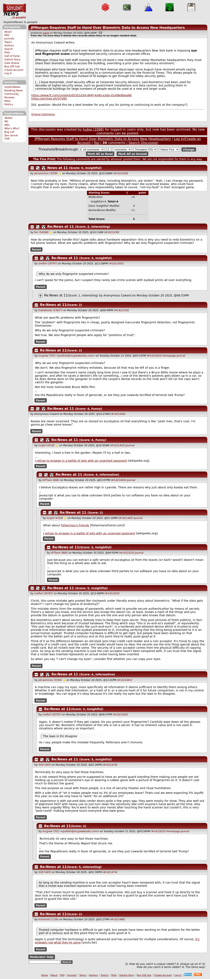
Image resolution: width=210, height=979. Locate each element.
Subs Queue (11, 63)
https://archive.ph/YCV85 (49, 98)
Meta (7, 101)
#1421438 (120, 173)
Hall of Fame (12, 56)
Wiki (6, 125)
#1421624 (154, 355)
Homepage (169, 355)
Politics (8, 104)
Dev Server (11, 135)
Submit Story (12, 59)
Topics (8, 42)
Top (96, 143)
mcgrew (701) (47, 355)
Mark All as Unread (132, 153)
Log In (8, 73)
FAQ (6, 35)
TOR (6, 138)
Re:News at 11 (60, 226)
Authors (9, 45)
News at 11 (57, 168)
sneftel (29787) (47, 263)
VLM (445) (44, 764)
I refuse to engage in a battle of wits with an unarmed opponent (81, 460)
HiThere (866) (50, 480)
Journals (9, 38)
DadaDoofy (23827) (50, 310)
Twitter (8, 118)
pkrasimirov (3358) (46, 173)
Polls (7, 52)
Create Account (13, 70)
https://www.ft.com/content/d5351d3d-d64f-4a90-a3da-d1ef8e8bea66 (81, 95)
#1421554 (120, 714)
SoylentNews (14, 11)
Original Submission (43, 114)
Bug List (9, 132)
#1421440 (117, 414)
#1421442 (117, 445)
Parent (36, 249)
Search (8, 49)
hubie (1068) (93, 129)
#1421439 (111, 232)
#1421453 (112, 593)
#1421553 (126, 552)
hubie (46, 33)
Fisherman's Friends (75, 525)
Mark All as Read (100, 153)
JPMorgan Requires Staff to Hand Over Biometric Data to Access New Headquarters (108, 28)
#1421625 (158, 831)
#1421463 (118, 480)
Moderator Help (41, 956)
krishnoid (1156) (48, 919)
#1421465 (125, 518)
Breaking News (13, 90)
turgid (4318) (46, 445)
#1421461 (124, 680)
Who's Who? (11, 128)
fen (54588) (41, 232)
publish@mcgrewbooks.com (75, 355)
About (8, 31)
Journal (181, 355)
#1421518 (121, 310)
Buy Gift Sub (12, 66)
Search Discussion (143, 143)
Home (44, 975)
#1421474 (109, 872)
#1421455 (116, 263)
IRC (6, 121)
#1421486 (117, 919)
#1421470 (109, 764)
